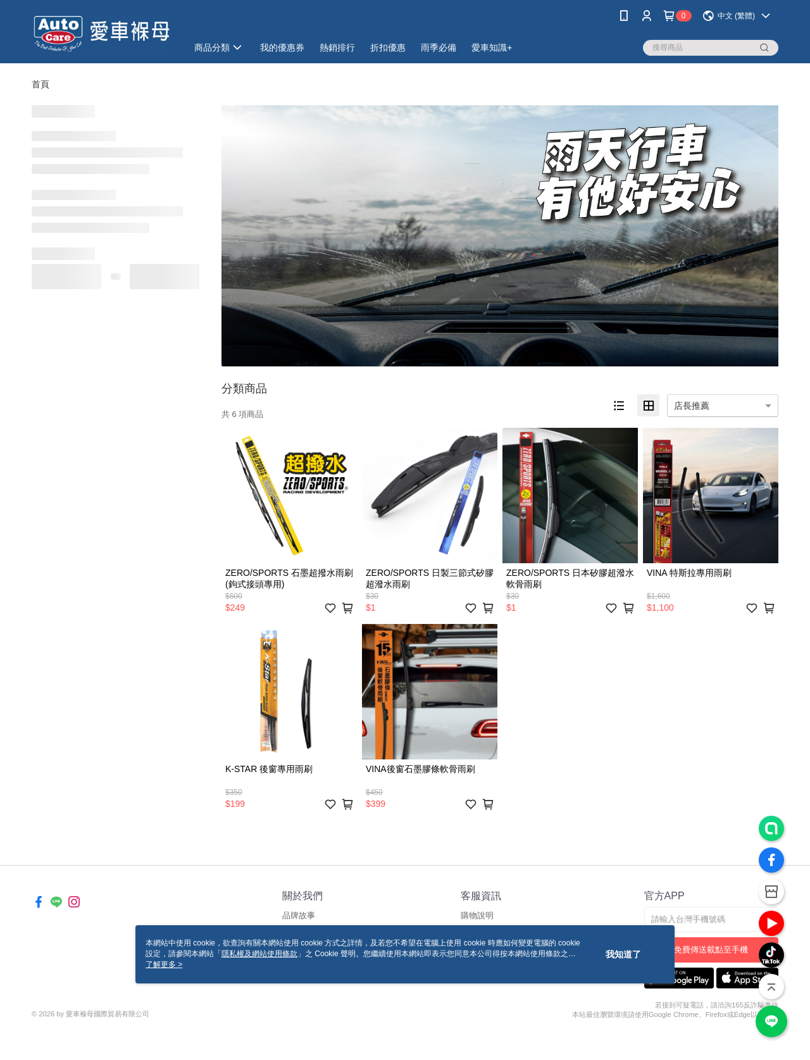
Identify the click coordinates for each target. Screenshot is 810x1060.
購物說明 (477, 915)
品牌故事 (298, 915)
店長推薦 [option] (691, 406)
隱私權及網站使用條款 (259, 953)
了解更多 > (164, 964)
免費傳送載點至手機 (711, 949)
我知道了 (623, 954)
